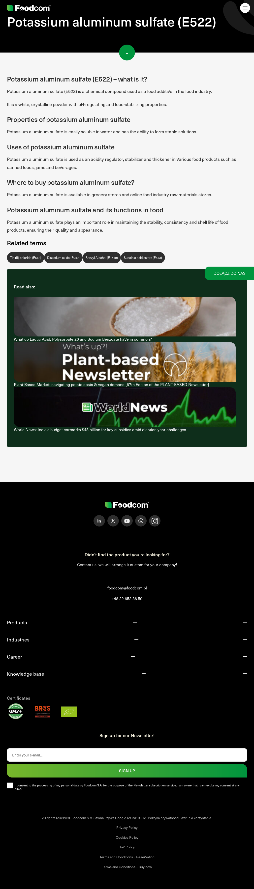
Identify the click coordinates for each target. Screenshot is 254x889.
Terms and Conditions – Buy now (127, 866)
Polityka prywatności (163, 817)
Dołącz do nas (230, 273)
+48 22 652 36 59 (127, 598)
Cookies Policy (127, 837)
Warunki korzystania (196, 817)
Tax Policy (126, 847)
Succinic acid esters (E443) (143, 257)
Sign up (127, 770)
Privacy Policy (126, 827)
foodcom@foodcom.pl (127, 587)
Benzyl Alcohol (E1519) (102, 257)
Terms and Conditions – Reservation (127, 857)
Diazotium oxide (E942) (63, 257)
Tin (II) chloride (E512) (25, 257)
